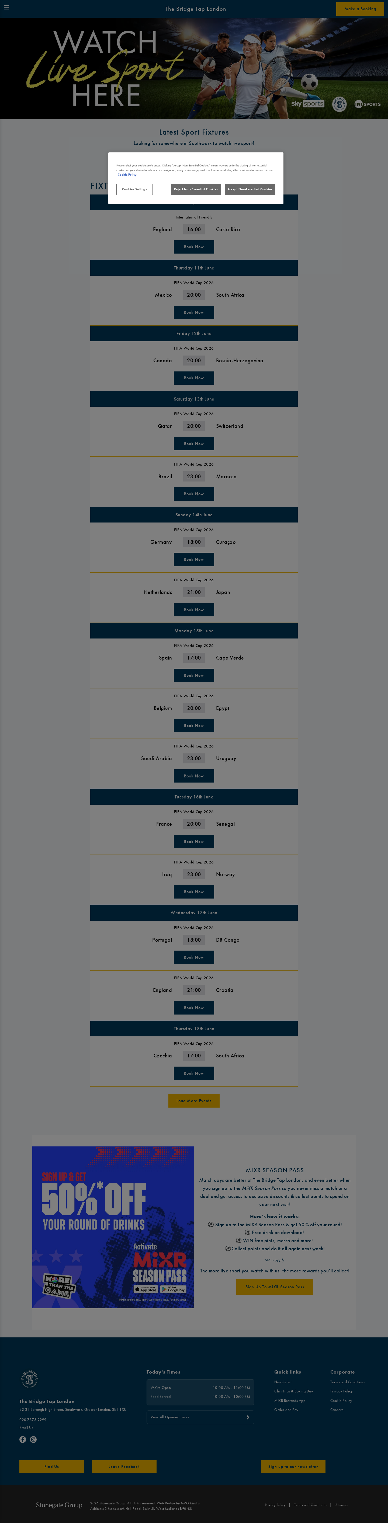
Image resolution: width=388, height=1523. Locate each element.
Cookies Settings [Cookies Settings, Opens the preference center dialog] (134, 189)
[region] (195, 178)
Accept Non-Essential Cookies (250, 189)
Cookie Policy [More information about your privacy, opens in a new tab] (127, 174)
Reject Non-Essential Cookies (196, 189)
